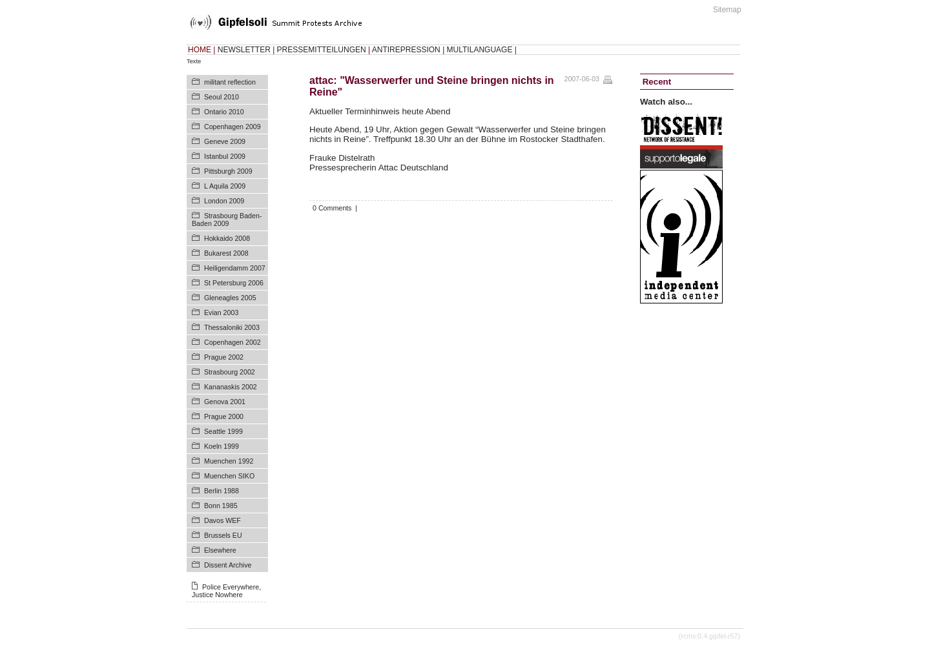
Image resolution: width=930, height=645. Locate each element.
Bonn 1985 (221, 505)
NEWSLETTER (244, 49)
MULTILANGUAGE (480, 49)
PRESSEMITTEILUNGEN (321, 49)
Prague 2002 (223, 357)
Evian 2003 (221, 312)
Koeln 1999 (221, 446)
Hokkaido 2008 (227, 238)
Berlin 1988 (221, 491)
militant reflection (230, 82)
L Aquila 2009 (224, 186)
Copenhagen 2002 (232, 342)
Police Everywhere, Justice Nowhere (226, 591)
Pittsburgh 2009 (228, 171)
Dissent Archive (227, 565)
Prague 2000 (223, 416)
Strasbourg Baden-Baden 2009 (227, 219)
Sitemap (727, 9)
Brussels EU (223, 535)
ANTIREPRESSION (406, 49)
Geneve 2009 (224, 141)
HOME (199, 49)
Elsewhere (220, 550)
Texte (194, 61)
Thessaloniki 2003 (232, 327)
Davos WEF (222, 520)
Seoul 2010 (221, 97)
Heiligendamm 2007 (234, 268)
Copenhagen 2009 (232, 126)
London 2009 (224, 201)
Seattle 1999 (223, 431)
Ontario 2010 (224, 112)
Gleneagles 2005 (230, 298)
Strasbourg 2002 (229, 372)
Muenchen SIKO (229, 476)
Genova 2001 (224, 401)
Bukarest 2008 (226, 253)
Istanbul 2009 (224, 156)
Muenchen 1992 (228, 461)
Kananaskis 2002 (230, 387)
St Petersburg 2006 (234, 283)
